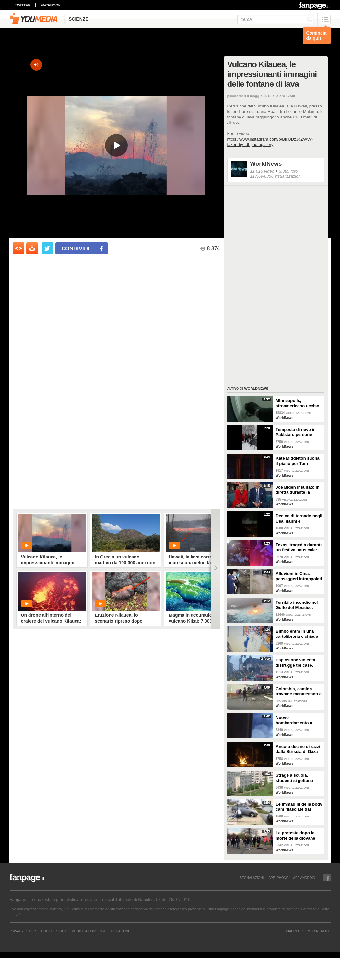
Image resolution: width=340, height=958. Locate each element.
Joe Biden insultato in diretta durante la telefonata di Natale (298, 490)
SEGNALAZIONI (252, 877)
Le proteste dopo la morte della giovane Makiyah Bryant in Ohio (299, 835)
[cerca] (275, 19)
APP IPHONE (278, 877)
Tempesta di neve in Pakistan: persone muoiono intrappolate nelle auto (297, 432)
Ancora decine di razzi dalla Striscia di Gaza (298, 749)
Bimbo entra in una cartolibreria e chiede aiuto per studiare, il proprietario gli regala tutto (297, 634)
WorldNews (266, 164)
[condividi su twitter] (47, 248)
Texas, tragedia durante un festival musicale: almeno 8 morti (299, 547)
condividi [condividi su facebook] (75, 248)
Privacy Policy (23, 931)
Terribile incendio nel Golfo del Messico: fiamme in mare (297, 605)
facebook (51, 5)
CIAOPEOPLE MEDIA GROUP (308, 931)
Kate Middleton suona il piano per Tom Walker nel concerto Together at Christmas (298, 461)
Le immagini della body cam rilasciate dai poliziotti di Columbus (299, 807)
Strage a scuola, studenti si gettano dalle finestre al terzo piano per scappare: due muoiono (297, 778)
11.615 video (262, 171)
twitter (23, 5)
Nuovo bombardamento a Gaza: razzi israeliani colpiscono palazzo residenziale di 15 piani (299, 720)
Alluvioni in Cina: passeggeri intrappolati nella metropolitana (299, 576)
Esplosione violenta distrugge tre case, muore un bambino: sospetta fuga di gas (296, 663)
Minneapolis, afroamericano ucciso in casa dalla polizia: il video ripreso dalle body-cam (298, 403)
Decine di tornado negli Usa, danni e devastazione (299, 518)
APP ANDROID (304, 877)
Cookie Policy (53, 931)
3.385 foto (288, 171)
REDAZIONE (120, 931)
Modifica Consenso (88, 931)
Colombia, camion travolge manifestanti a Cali (299, 691)
